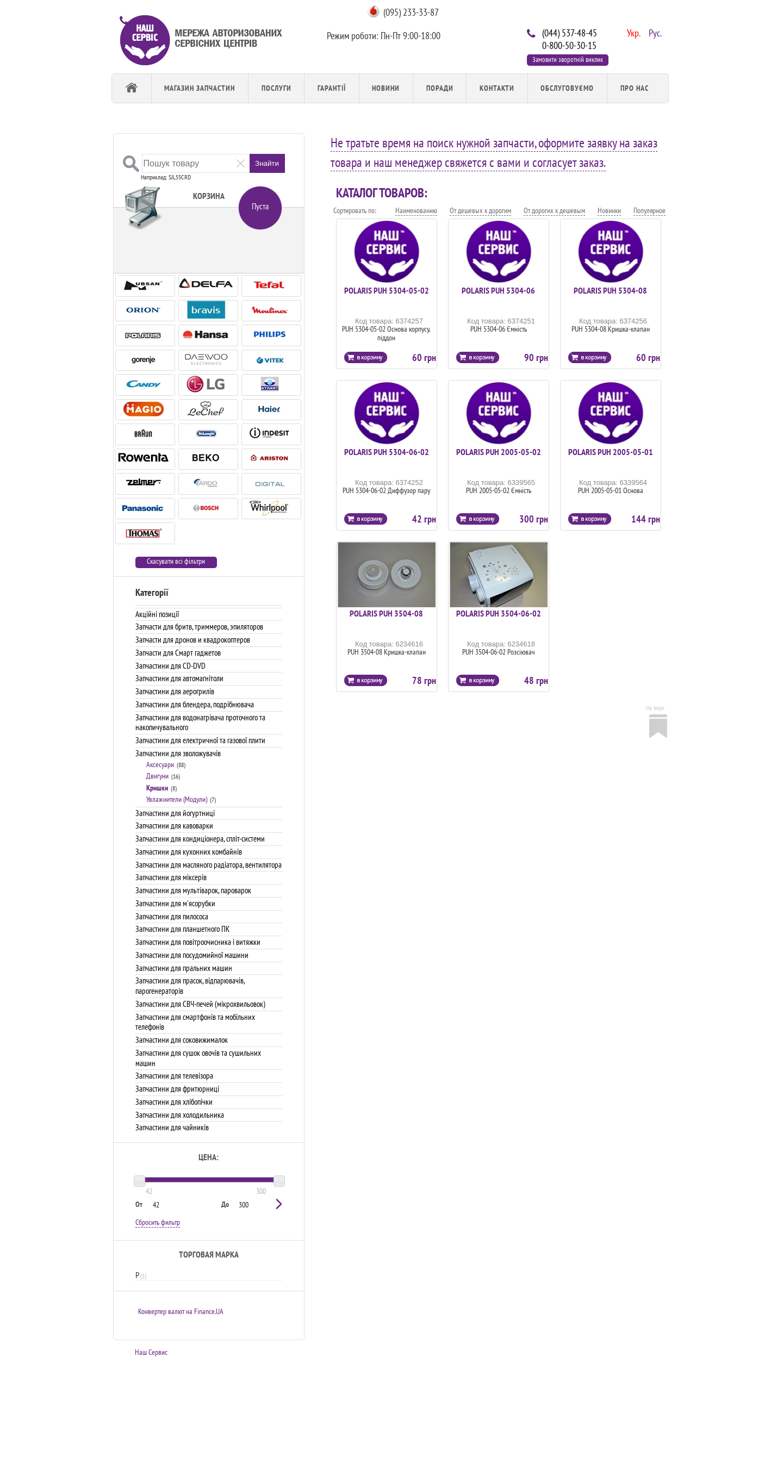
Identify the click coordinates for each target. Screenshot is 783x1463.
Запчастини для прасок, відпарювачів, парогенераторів (190, 985)
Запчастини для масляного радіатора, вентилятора (208, 865)
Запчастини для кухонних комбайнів (188, 851)
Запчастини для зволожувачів (178, 753)
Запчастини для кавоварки (174, 825)
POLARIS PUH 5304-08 (610, 290)
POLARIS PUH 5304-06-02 (386, 451)
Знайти (267, 163)
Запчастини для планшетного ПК (182, 929)
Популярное (649, 210)
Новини (386, 88)
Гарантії (332, 88)
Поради (439, 88)
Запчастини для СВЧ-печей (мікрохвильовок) (200, 1004)
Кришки (157, 788)
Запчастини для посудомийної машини (191, 955)
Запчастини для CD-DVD (170, 666)
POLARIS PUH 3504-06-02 (498, 613)
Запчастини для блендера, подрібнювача (194, 704)
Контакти (497, 88)
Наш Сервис (151, 1352)
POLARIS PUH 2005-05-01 (610, 451)
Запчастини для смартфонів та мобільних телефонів (195, 1022)
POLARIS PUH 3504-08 (386, 613)
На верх (655, 708)
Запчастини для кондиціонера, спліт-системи (200, 838)
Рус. (654, 32)
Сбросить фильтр (157, 1222)
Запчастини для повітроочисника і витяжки (197, 942)
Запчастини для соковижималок (181, 1040)
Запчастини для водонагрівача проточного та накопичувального (200, 722)
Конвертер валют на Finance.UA (180, 1311)
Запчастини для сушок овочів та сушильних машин (198, 1058)
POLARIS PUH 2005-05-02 (498, 451)
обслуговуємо (567, 88)
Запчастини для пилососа (171, 916)
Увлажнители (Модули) (176, 799)
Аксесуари (160, 764)
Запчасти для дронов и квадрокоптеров (192, 639)
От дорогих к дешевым (554, 210)
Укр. (632, 32)
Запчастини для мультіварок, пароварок (193, 890)
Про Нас (634, 88)
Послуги (276, 88)
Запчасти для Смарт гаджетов (178, 653)
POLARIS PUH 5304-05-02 (386, 290)
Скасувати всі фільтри (176, 561)
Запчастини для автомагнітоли (179, 678)
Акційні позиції (157, 614)
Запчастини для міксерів (171, 877)
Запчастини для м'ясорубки (175, 903)
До (225, 1204)
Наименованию (416, 210)
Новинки (609, 210)
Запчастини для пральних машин (183, 968)
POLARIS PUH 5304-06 (498, 290)
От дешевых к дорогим (480, 210)
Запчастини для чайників (172, 1127)
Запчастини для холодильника (179, 1115)
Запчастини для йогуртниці (175, 813)
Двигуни (157, 776)
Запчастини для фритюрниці (177, 1089)
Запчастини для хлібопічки (174, 1102)
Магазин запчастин (199, 88)
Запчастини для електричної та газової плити (200, 740)
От (138, 1204)
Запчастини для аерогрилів (174, 691)
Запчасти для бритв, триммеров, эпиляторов (199, 626)
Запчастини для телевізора (174, 1075)
